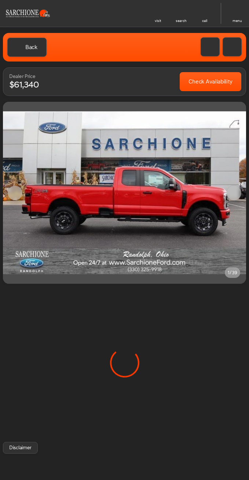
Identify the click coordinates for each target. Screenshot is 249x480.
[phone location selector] (204, 10)
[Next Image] (234, 193)
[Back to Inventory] (27, 47)
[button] (157, 13)
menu (237, 21)
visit (158, 21)
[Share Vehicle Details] (232, 46)
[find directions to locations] (157, 10)
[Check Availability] (210, 81)
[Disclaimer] (20, 448)
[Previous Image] (15, 193)
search (181, 21)
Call (204, 21)
